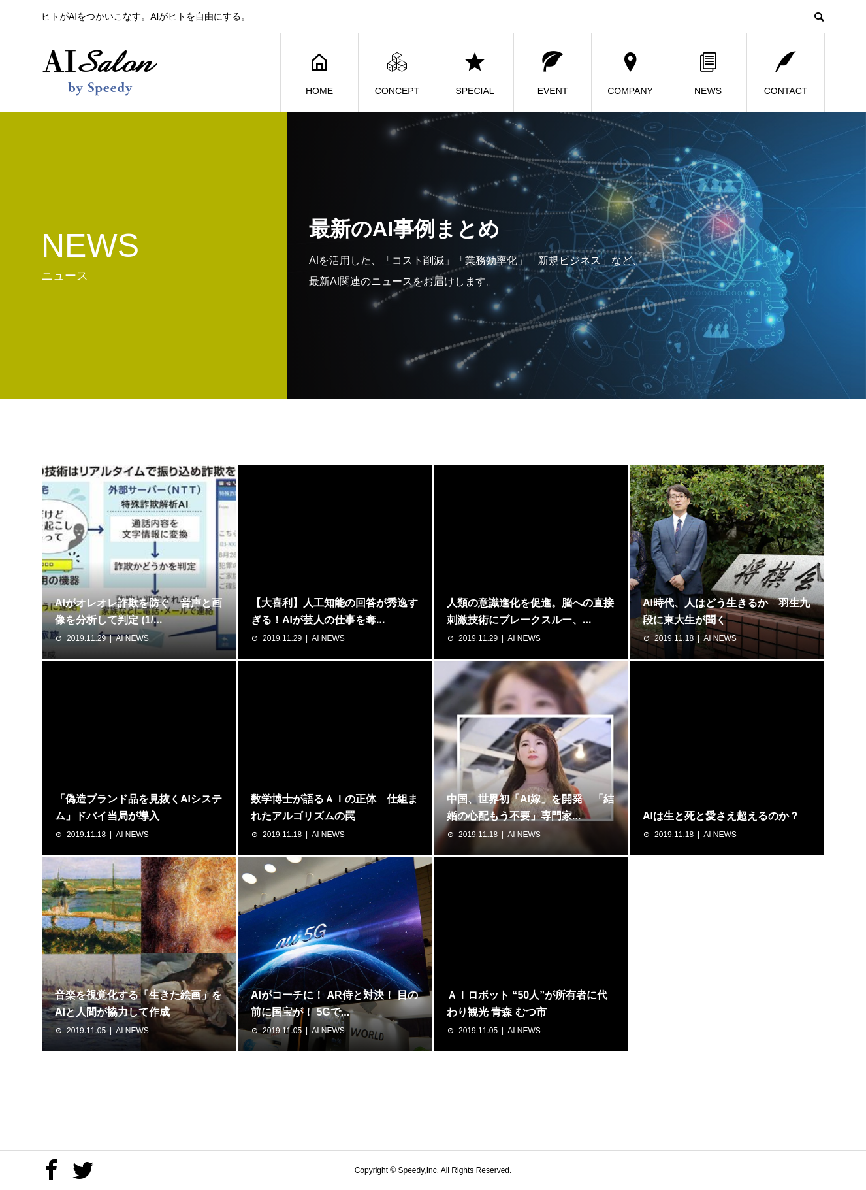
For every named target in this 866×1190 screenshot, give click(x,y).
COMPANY (630, 73)
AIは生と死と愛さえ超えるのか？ (721, 815)
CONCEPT (397, 73)
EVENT (552, 73)
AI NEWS (132, 638)
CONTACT (786, 73)
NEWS (708, 73)
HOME (319, 73)
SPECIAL (474, 73)
